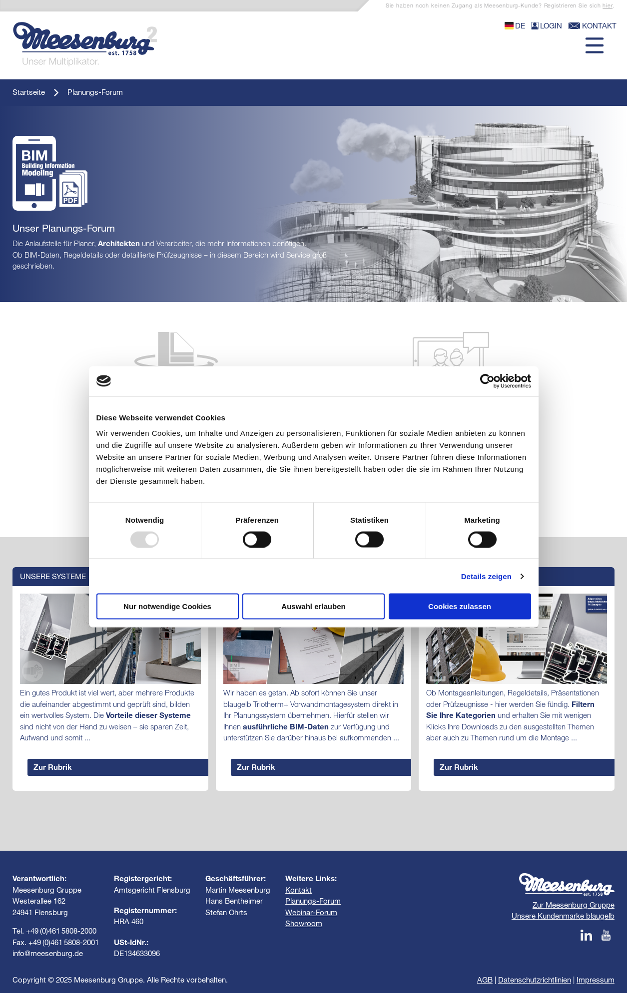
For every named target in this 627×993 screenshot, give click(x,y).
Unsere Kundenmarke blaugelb (563, 916)
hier (608, 5)
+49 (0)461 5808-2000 (61, 931)
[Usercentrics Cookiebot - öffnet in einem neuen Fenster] (487, 380)
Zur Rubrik (52, 767)
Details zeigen (486, 576)
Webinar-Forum (311, 912)
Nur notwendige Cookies (167, 606)
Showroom (303, 923)
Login (546, 25)
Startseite (28, 92)
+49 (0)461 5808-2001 (63, 942)
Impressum (596, 980)
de (515, 25)
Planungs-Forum (95, 92)
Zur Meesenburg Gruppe (574, 905)
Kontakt (298, 890)
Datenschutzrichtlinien (534, 980)
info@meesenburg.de (47, 953)
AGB (485, 980)
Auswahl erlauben (313, 606)
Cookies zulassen (459, 606)
